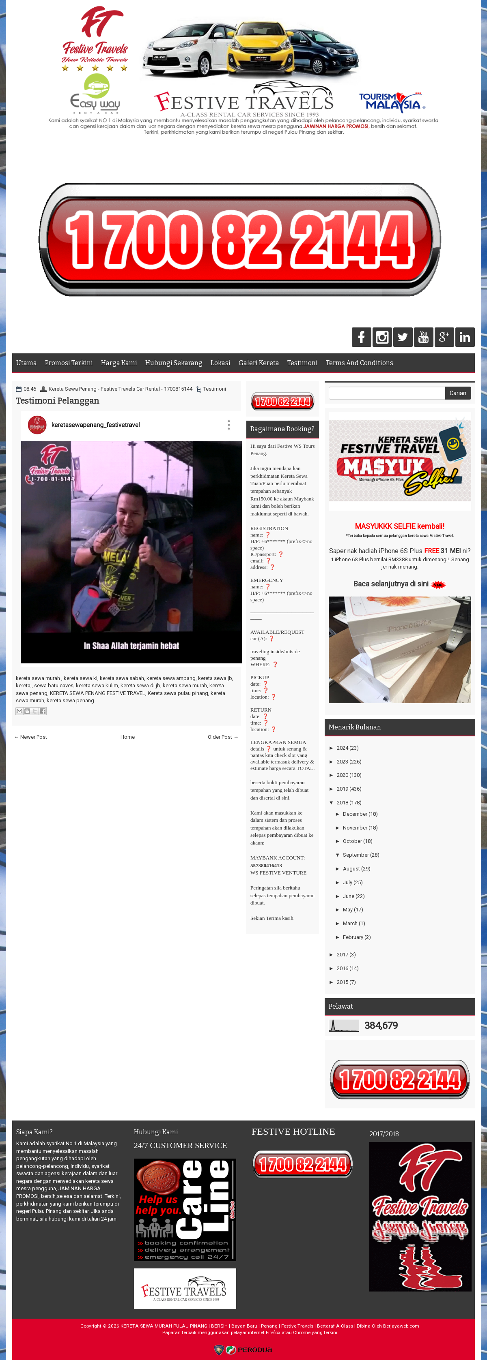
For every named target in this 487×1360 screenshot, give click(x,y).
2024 (342, 748)
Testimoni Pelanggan (57, 401)
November (355, 828)
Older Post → (223, 737)
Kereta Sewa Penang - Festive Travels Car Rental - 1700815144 (120, 389)
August (351, 869)
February (353, 937)
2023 (342, 762)
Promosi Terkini (69, 363)
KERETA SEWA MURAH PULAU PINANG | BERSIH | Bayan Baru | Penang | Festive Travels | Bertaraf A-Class (237, 1326)
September (356, 855)
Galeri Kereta (259, 363)
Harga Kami (119, 363)
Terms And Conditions (359, 363)
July (347, 882)
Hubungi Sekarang (174, 363)
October (352, 841)
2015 (342, 982)
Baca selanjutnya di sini (391, 583)
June (348, 896)
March (350, 923)
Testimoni (302, 363)
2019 (342, 789)
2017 (342, 955)
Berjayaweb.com (401, 1326)
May (348, 910)
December (355, 814)
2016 (342, 968)
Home (128, 737)
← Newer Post (30, 737)
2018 (342, 803)
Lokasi (221, 363)
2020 (342, 775)
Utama (26, 363)
